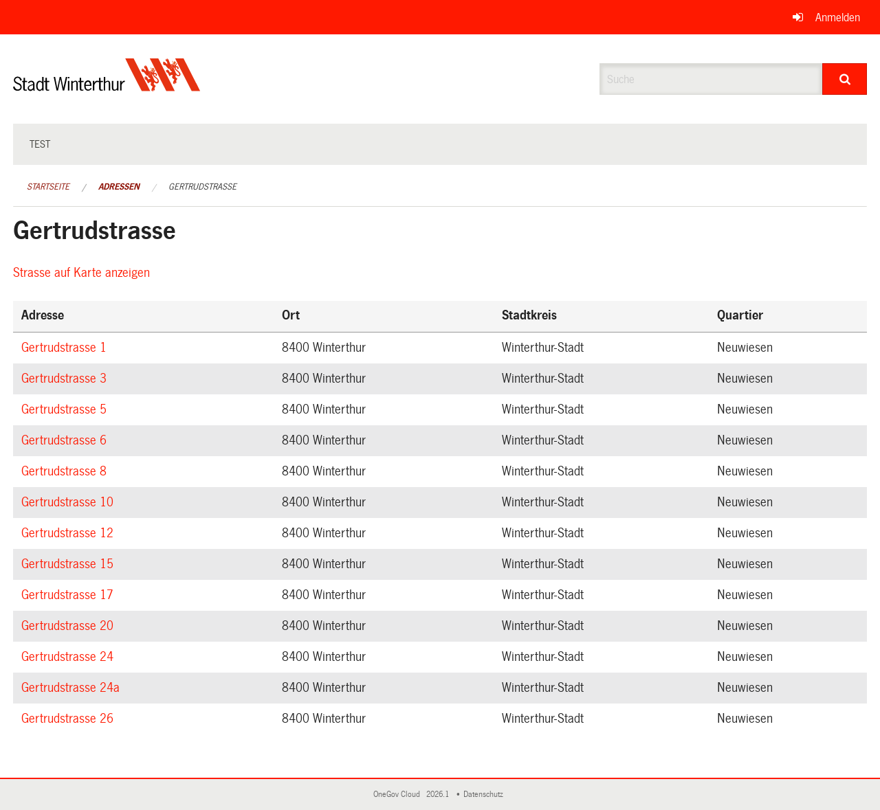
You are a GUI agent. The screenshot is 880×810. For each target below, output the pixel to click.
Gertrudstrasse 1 (66, 348)
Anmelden (837, 17)
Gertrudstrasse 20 (69, 626)
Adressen (119, 187)
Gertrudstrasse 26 (69, 718)
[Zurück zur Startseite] (107, 86)
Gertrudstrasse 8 (66, 471)
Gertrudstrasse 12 (69, 533)
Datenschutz (485, 794)
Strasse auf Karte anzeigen (83, 273)
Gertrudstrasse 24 (69, 657)
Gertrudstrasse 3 (66, 378)
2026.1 (438, 794)
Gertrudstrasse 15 (69, 564)
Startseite (48, 187)
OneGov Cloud (398, 794)
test (40, 144)
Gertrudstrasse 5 (66, 409)
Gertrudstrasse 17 (69, 595)
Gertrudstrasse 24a (72, 688)
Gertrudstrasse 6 (66, 440)
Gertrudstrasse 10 (69, 502)
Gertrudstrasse (202, 187)
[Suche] (844, 79)
